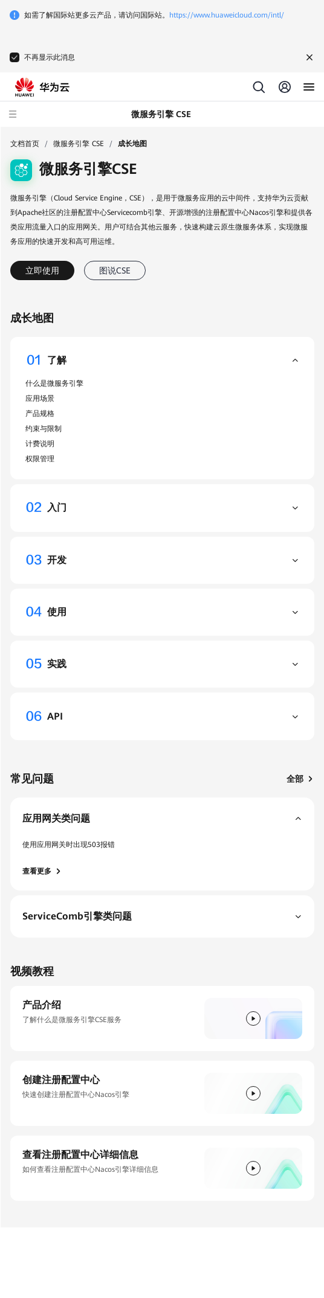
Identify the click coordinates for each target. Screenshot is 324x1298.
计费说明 (39, 444)
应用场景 (39, 398)
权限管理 (39, 459)
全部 (300, 779)
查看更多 (42, 871)
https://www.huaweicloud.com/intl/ (226, 15)
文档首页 (24, 143)
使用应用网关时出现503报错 (68, 844)
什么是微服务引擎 (54, 383)
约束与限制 (43, 428)
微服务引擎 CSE (78, 143)
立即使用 (42, 270)
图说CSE (115, 270)
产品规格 (39, 413)
